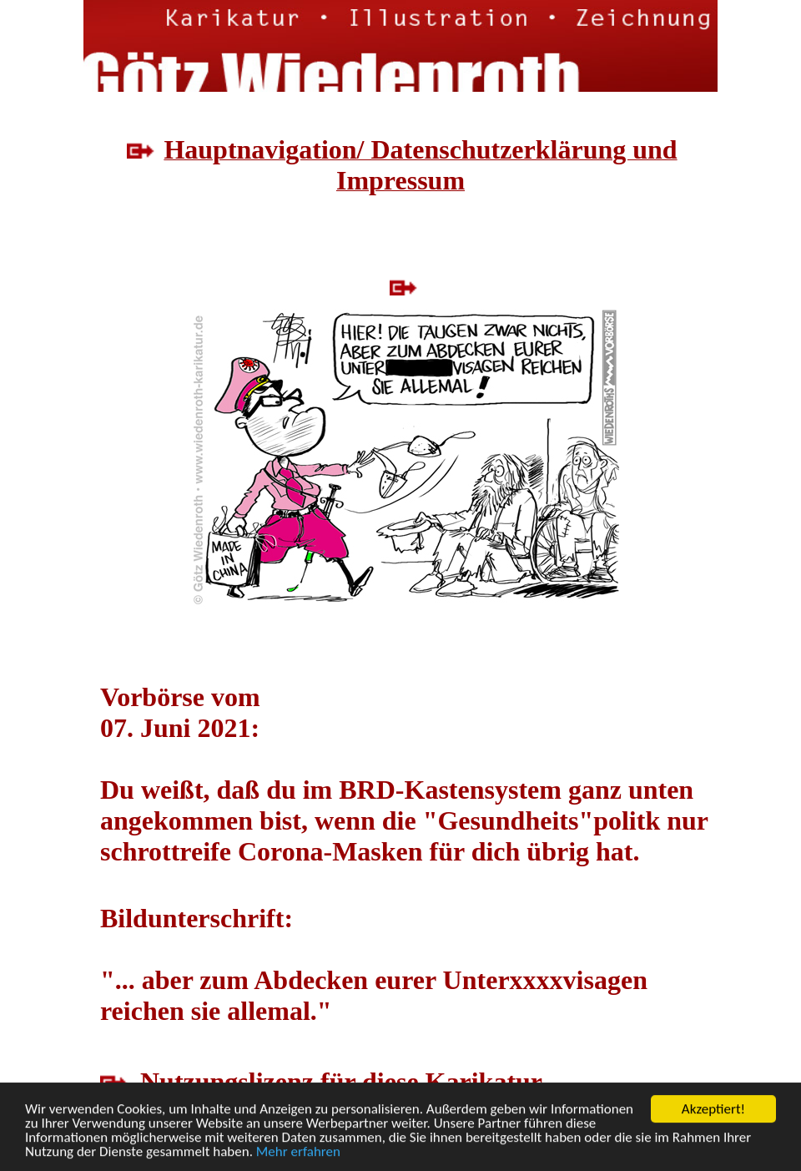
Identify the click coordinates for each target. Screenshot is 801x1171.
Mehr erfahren (298, 1152)
